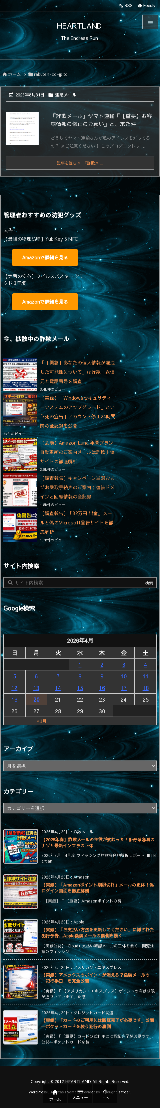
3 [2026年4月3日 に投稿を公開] (123, 664)
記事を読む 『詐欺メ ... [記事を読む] (80, 163)
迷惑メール (66, 95)
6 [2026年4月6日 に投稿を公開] (36, 676)
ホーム (14, 74)
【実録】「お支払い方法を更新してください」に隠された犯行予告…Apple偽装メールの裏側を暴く (97, 933)
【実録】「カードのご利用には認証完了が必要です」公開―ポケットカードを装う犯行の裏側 (97, 1023)
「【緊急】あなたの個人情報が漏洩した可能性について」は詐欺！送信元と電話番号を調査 (77, 371)
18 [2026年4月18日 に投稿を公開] (146, 688)
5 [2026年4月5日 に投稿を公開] (14, 676)
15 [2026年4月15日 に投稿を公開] (80, 688)
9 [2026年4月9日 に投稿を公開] (101, 676)
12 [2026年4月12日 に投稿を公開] (14, 688)
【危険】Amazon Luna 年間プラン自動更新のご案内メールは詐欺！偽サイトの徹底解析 (77, 452)
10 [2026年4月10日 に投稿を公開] (124, 676)
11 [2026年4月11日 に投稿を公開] (146, 676)
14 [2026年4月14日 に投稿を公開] (58, 688)
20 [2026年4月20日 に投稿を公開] (36, 699)
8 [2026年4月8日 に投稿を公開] (79, 676)
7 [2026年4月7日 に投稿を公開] (58, 676)
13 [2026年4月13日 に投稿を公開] (36, 688)
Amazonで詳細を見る (45, 257)
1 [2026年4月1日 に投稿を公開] (79, 664)
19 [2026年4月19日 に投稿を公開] (14, 699)
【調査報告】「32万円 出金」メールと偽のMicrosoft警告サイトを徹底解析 (76, 522)
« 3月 (42, 721)
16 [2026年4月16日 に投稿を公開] (102, 688)
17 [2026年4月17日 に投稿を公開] (124, 688)
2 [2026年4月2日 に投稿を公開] (101, 664)
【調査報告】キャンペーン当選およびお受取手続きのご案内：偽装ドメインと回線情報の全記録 (77, 487)
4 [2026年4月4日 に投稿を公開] (145, 664)
